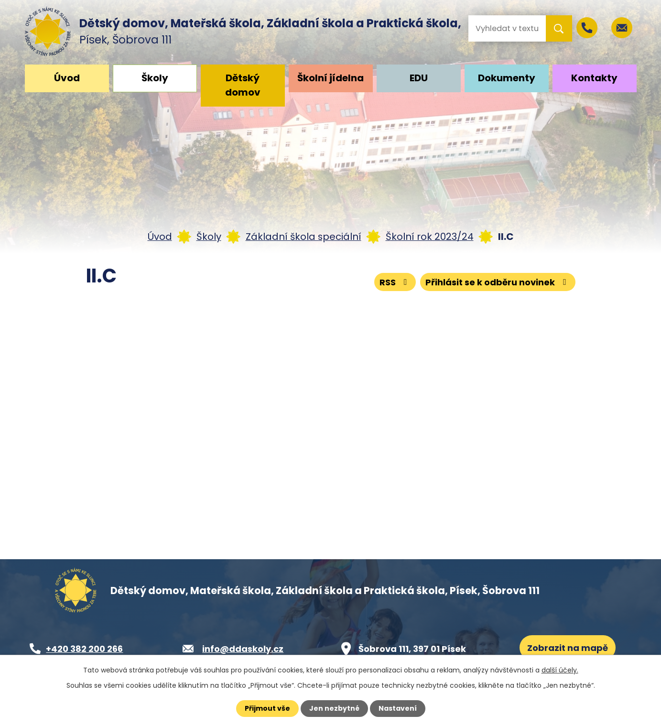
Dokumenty (506, 78)
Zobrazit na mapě (567, 648)
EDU (419, 78)
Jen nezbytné (334, 708)
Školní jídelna (330, 78)
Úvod (67, 78)
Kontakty (594, 78)
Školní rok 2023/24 (430, 236)
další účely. (560, 670)
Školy (154, 78)
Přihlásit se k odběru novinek (497, 282)
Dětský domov (242, 85)
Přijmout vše (267, 708)
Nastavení (398, 708)
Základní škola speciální (303, 236)
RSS (395, 282)
